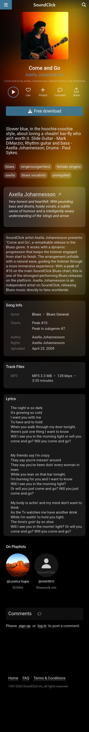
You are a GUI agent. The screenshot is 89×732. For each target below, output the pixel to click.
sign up (25, 626)
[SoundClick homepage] (44, 4)
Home (13, 678)
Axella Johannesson (44, 74)
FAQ (26, 678)
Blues (36, 314)
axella (10, 175)
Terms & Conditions (50, 678)
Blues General (58, 314)
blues (9, 167)
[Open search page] (84, 4)
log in (41, 626)
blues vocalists (34, 175)
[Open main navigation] (6, 4)
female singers (69, 167)
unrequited (61, 175)
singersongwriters (35, 167)
